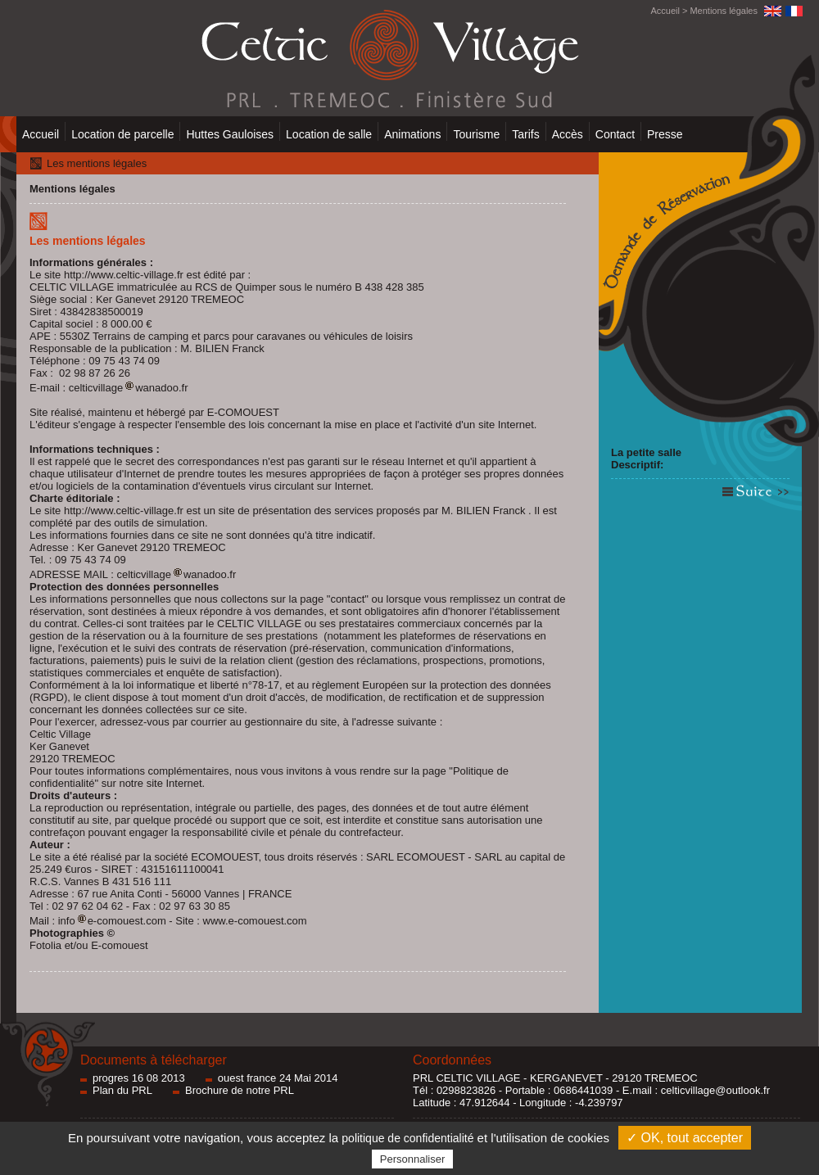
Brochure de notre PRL (239, 1090)
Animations (412, 134)
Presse (665, 134)
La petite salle (646, 452)
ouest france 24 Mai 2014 (278, 1078)
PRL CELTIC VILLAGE (467, 1078)
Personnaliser (413, 1159)
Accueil (664, 11)
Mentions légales (724, 11)
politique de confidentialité (407, 1138)
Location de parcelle (122, 134)
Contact (615, 134)
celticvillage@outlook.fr (715, 1090)
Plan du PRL (122, 1090)
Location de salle (329, 134)
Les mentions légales (97, 163)
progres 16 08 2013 (139, 1078)
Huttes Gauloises (230, 134)
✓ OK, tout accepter (685, 1138)
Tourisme (476, 134)
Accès (567, 134)
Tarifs (525, 134)
